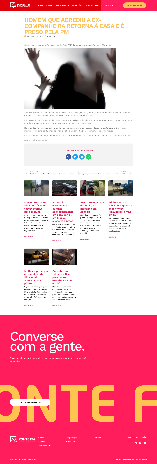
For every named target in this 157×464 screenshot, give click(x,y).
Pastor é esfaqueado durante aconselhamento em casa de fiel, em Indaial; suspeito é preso (62, 211)
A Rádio (49, 5)
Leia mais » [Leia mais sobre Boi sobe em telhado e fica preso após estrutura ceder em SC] (56, 306)
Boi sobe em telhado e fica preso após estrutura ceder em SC (62, 277)
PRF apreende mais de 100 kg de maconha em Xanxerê (92, 207)
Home (40, 5)
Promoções (77, 5)
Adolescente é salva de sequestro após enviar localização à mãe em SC (120, 208)
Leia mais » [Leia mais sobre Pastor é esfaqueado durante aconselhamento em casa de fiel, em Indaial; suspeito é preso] (56, 241)
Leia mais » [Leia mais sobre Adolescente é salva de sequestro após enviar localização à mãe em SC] (112, 237)
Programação (62, 5)
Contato (109, 5)
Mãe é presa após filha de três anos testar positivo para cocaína (35, 207)
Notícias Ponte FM (93, 5)
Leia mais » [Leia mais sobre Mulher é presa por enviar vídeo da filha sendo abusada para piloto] (28, 306)
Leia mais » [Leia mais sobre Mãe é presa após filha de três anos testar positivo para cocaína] (28, 236)
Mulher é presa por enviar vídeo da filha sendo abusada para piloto (36, 277)
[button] (68, 157)
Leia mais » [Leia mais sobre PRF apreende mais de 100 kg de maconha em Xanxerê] (84, 239)
